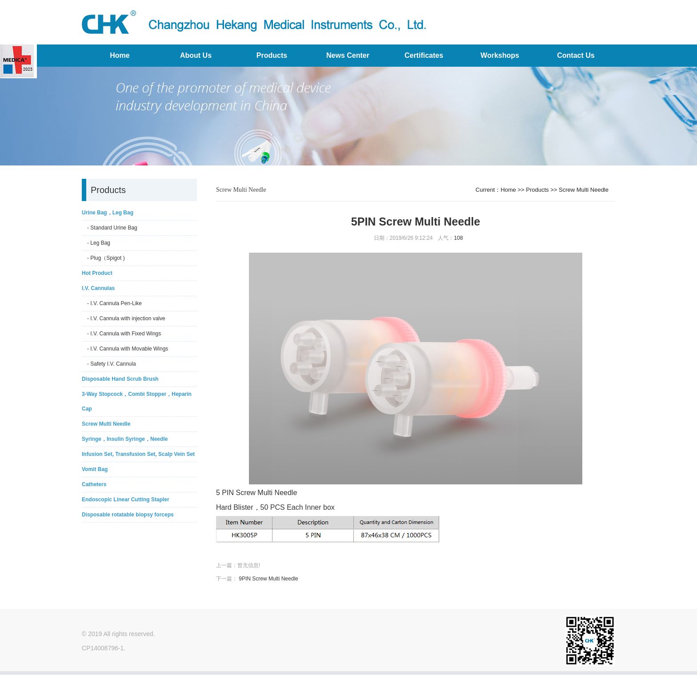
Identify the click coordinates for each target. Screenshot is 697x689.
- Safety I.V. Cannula (111, 364)
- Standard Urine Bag (112, 228)
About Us (196, 55)
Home (119, 55)
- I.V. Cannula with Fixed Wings (124, 333)
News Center (347, 55)
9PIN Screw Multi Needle (268, 579)
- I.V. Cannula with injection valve (126, 318)
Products (271, 55)
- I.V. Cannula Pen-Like (114, 303)
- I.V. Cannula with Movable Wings (127, 349)
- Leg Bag (98, 243)
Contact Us (575, 55)
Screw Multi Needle (584, 189)
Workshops (500, 55)
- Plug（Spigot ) (106, 258)
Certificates (424, 55)
